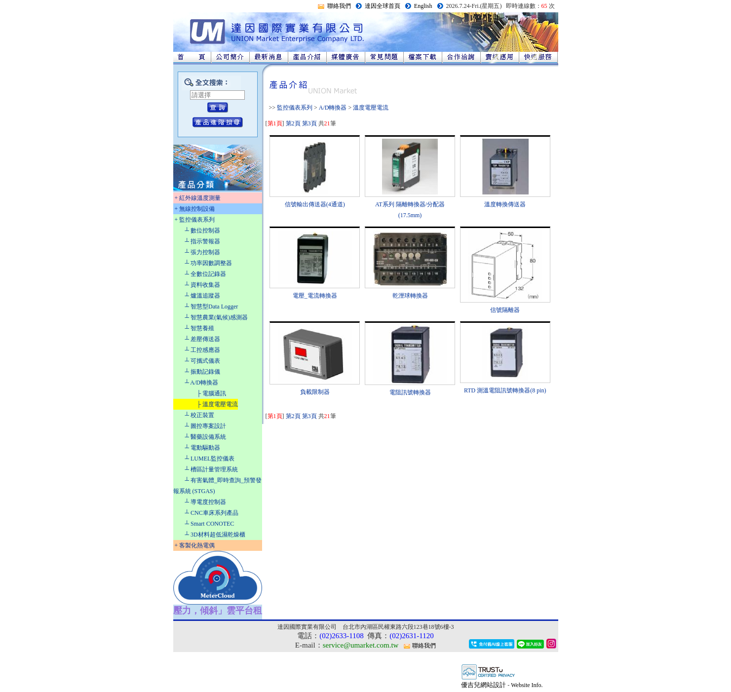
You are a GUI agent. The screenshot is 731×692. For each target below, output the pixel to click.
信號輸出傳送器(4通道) (315, 204)
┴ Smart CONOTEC (209, 523)
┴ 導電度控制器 (206, 502)
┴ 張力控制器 (203, 252)
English (423, 5)
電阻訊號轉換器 (410, 392)
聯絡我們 (339, 5)
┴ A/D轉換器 (202, 382)
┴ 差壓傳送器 (203, 339)
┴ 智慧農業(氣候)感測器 (216, 317)
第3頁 (309, 123)
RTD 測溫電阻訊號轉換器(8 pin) (505, 390)
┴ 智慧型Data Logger (211, 306)
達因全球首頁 (382, 5)
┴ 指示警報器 (203, 241)
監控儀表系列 (294, 107)
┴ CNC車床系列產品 (211, 512)
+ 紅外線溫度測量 (198, 197)
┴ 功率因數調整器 (208, 263)
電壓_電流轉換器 (315, 295)
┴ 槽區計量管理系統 (211, 469)
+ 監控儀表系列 (195, 219)
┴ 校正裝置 (200, 415)
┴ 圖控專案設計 (206, 426)
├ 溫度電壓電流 (217, 404)
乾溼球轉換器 (410, 295)
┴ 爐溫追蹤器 (203, 295)
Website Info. (526, 685)
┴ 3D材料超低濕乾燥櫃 (215, 534)
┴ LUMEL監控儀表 (210, 458)
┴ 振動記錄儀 (203, 371)
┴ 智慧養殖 (200, 328)
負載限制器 (315, 391)
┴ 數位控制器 (203, 230)
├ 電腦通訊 (212, 393)
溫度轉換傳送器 (505, 204)
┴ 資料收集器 (203, 284)
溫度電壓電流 (370, 107)
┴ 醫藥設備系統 (206, 436)
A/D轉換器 (333, 107)
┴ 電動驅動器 (203, 447)
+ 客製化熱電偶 (195, 545)
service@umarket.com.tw (361, 645)
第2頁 (293, 123)
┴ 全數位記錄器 (206, 273)
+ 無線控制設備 (195, 208)
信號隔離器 (505, 310)
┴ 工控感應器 (203, 349)
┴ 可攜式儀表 (203, 360)
